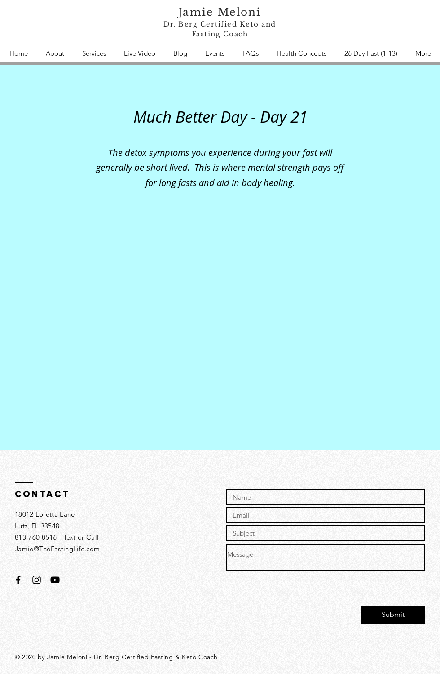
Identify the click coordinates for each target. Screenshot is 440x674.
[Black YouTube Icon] (55, 579)
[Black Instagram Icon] (36, 579)
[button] (94, 53)
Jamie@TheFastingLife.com (57, 549)
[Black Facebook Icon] (18, 579)
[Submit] (393, 615)
